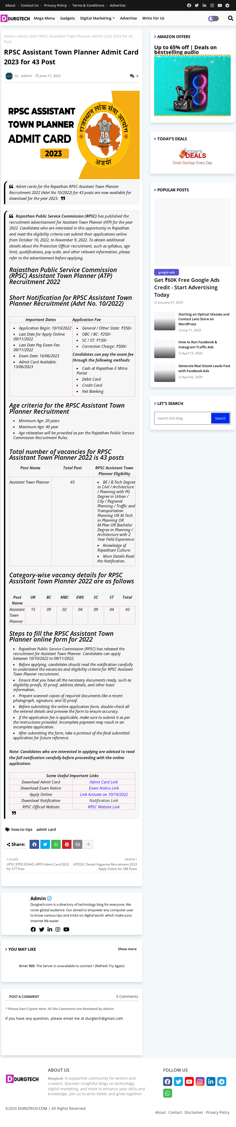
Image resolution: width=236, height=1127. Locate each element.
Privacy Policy (56, 5)
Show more (127, 948)
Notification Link (103, 800)
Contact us (30, 5)
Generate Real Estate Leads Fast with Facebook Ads (204, 368)
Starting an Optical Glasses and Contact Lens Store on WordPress (203, 319)
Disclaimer (194, 1112)
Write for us (153, 18)
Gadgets (67, 18)
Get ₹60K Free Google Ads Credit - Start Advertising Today (187, 287)
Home (9, 36)
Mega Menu (44, 18)
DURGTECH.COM (32, 1108)
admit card (26, 36)
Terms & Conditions (88, 5)
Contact (175, 1112)
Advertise (117, 5)
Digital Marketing (95, 18)
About (10, 5)
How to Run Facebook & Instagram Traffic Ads (197, 344)
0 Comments (127, 996)
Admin (38, 898)
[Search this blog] (183, 418)
